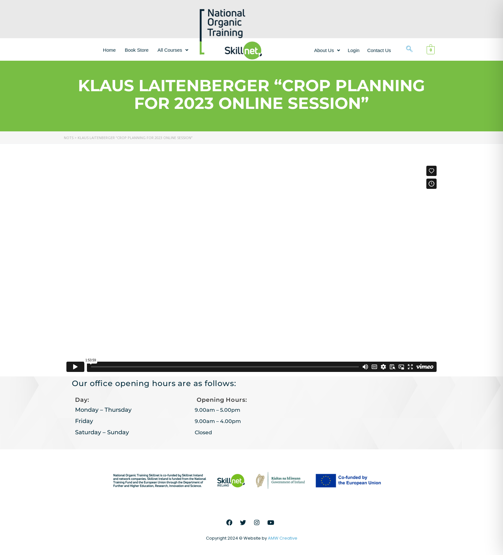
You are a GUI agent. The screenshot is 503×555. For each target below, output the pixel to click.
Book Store (137, 50)
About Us (327, 50)
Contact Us (379, 50)
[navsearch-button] (409, 49)
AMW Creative (282, 538)
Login (354, 50)
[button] (173, 50)
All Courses (173, 50)
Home (109, 50)
